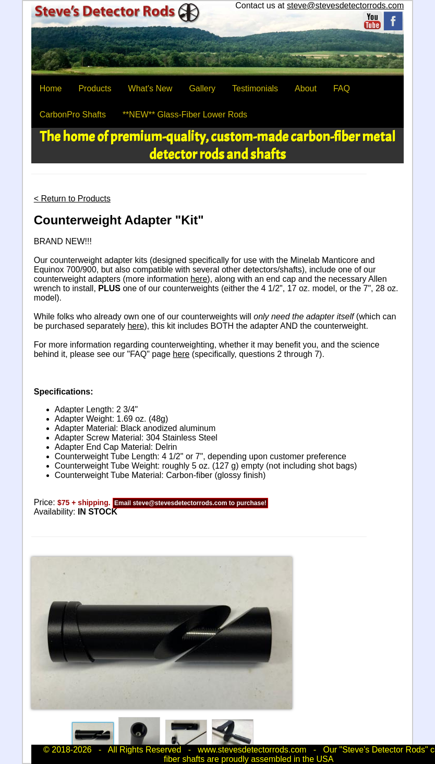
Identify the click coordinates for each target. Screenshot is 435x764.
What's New (150, 88)
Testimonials (255, 88)
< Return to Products (72, 198)
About (306, 88)
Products (94, 88)
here (198, 278)
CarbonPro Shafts (73, 114)
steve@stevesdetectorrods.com (345, 5)
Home (51, 88)
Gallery (202, 88)
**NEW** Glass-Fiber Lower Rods (185, 114)
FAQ (341, 88)
